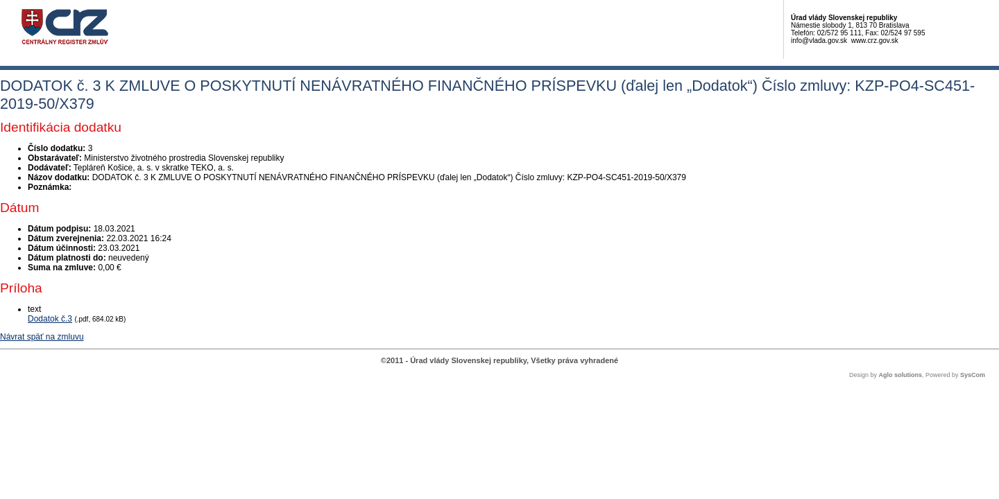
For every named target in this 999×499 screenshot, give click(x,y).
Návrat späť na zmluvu (42, 337)
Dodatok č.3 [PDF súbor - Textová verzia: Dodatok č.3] (50, 319)
